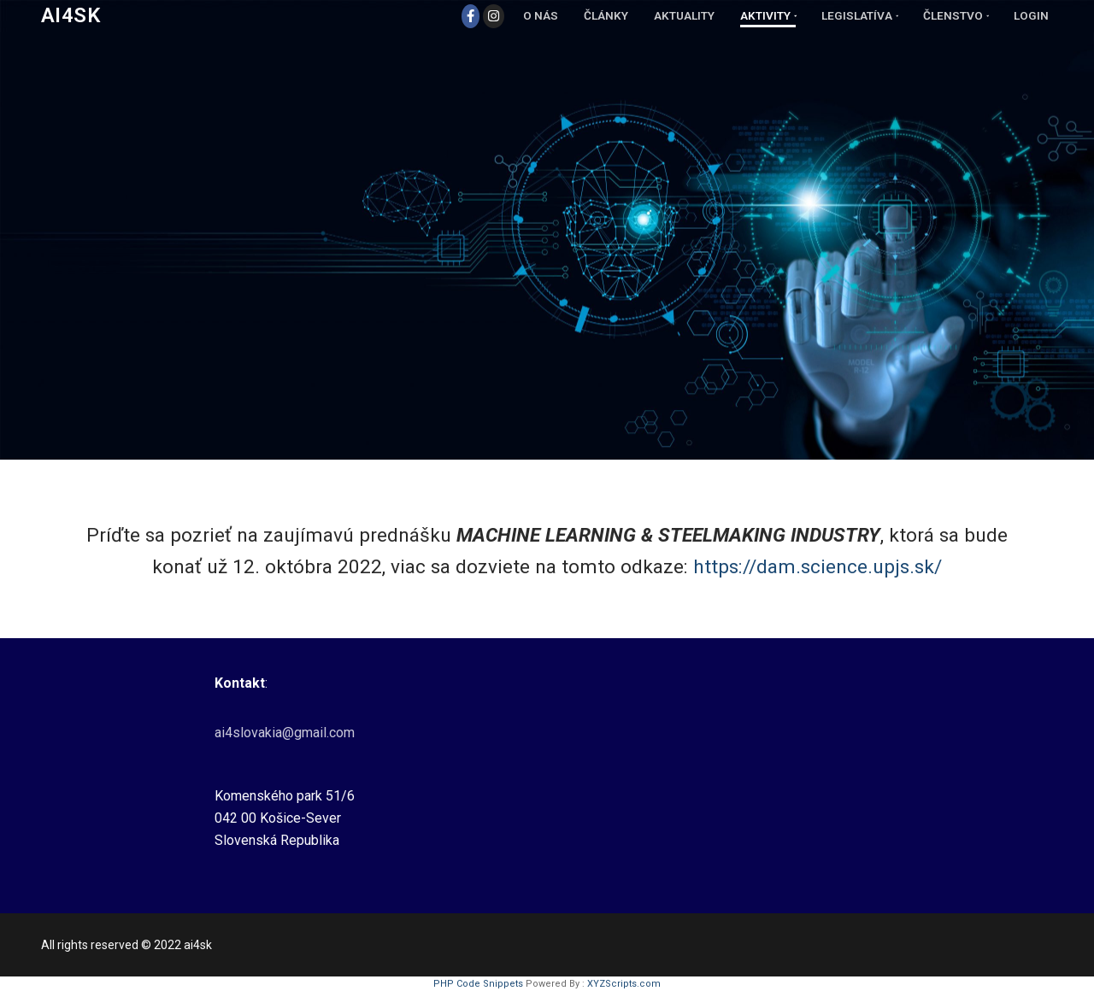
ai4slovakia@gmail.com (285, 732)
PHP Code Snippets (478, 983)
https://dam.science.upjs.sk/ (817, 566)
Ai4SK (70, 15)
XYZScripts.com (624, 983)
